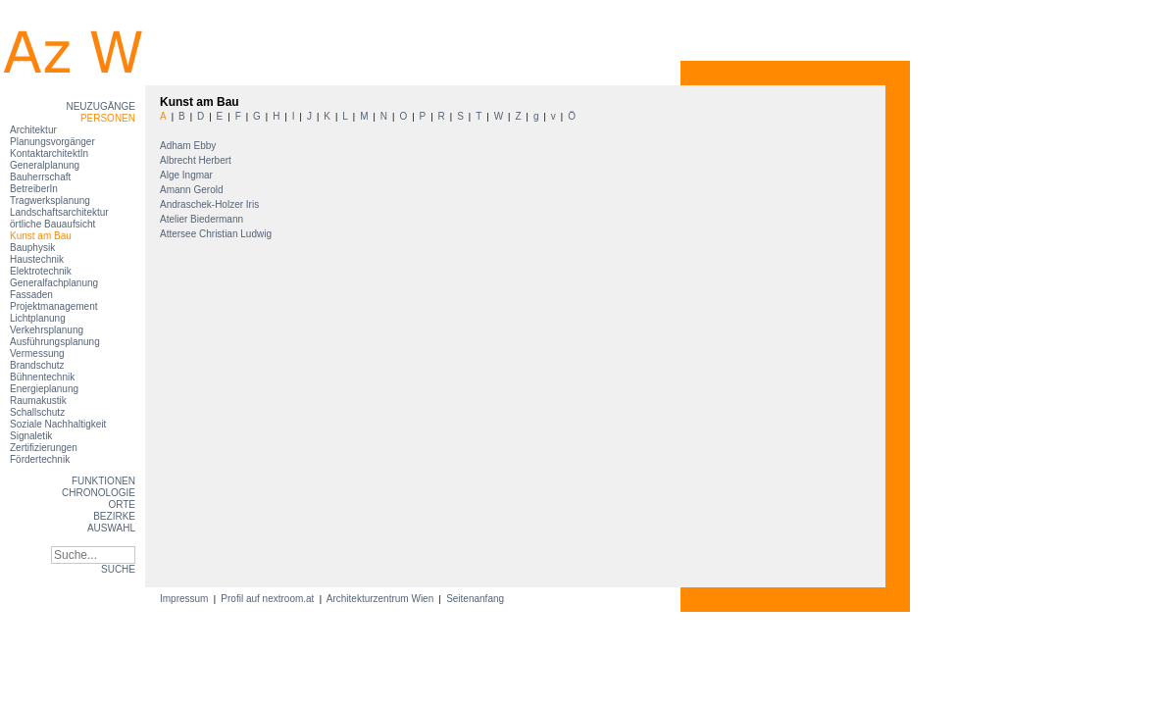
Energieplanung (44, 388)
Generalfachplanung (54, 282)
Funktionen (103, 481)
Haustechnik (37, 259)
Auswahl (111, 528)
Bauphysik (32, 247)
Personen (107, 118)
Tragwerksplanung (50, 200)
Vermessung (37, 353)
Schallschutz (37, 412)
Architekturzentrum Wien (380, 598)
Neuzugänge (100, 106)
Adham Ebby (189, 145)
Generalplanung (44, 165)
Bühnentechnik (42, 377)
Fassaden (31, 294)
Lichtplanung (38, 318)
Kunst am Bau (41, 235)
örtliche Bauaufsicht (52, 224)
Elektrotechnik (41, 271)
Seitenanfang (475, 598)
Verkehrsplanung (46, 330)
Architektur (33, 130)
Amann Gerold (193, 189)
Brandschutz (37, 365)
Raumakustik (38, 400)
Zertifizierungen (43, 447)
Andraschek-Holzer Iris (211, 204)
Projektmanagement (54, 306)
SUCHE (118, 569)
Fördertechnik (40, 459)
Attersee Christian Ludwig (217, 233)
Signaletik (31, 435)
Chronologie (98, 492)
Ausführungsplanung (55, 341)
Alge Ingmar (188, 175)
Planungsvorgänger (52, 141)
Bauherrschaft (40, 177)
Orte (121, 504)
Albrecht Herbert (197, 160)
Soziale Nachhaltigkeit (58, 424)
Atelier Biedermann (203, 219)
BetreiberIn (34, 188)
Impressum (185, 598)
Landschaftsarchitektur (59, 212)
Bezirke (114, 516)
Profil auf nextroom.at (268, 598)
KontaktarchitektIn (49, 153)
